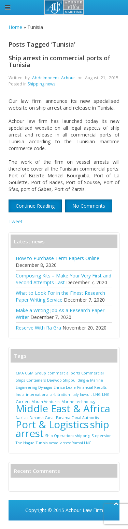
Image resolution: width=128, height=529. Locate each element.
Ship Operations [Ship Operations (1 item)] (59, 435)
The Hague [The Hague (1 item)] (25, 442)
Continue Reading (35, 206)
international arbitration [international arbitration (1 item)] (48, 394)
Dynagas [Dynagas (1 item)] (45, 387)
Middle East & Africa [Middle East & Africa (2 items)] (63, 408)
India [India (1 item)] (20, 394)
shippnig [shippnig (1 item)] (82, 435)
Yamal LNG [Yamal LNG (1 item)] (81, 442)
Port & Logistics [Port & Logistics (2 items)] (52, 424)
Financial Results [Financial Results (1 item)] (91, 387)
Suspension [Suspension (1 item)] (101, 435)
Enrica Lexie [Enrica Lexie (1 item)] (65, 387)
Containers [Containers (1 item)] (36, 380)
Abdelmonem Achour (53, 78)
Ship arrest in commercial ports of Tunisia (59, 61)
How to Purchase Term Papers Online (57, 258)
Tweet (16, 221)
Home (15, 27)
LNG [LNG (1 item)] (97, 394)
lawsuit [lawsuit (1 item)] (86, 394)
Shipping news (41, 84)
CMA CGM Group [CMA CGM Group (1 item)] (31, 373)
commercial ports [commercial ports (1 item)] (63, 373)
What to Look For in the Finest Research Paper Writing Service (60, 296)
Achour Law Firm (84, 510)
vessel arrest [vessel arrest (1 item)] (60, 442)
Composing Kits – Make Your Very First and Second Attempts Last (63, 279)
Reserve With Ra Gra (38, 327)
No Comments (88, 206)
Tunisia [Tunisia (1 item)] (42, 442)
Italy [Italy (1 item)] (75, 394)
